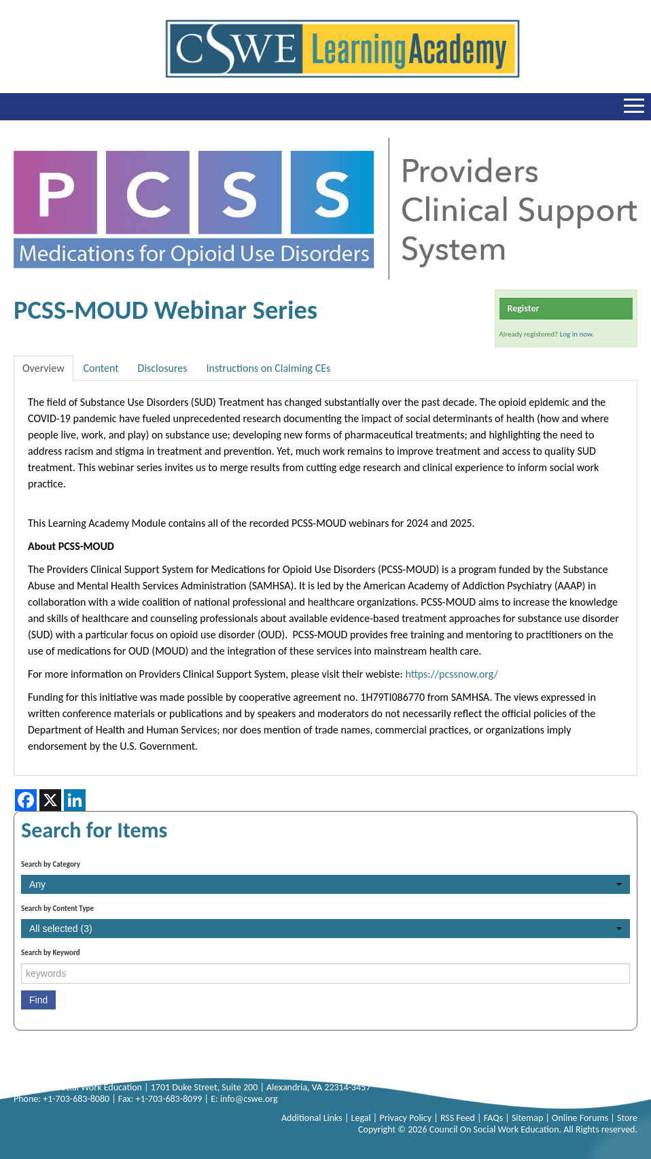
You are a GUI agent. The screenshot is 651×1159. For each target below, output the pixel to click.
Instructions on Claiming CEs (268, 368)
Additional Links (313, 1118)
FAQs (495, 1118)
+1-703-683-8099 (168, 1099)
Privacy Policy (406, 1118)
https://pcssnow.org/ (451, 674)
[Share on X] (50, 800)
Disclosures (163, 368)
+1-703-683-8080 (76, 1099)
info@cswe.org (249, 1099)
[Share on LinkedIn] (75, 800)
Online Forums (581, 1118)
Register (524, 308)
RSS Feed (458, 1118)
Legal (362, 1118)
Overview (43, 368)
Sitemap (529, 1118)
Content (101, 368)
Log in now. (577, 334)
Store (627, 1118)
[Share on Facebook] (26, 800)
